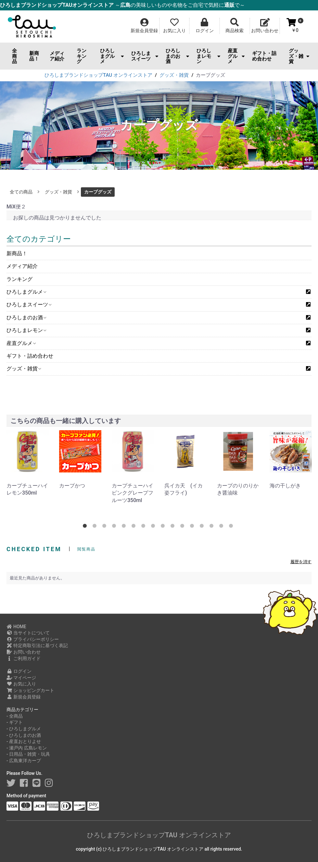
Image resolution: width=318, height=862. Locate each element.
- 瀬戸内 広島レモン (26, 747)
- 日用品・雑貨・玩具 (28, 754)
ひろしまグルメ (112, 56)
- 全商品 (14, 716)
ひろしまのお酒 (177, 56)
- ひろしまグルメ (23, 728)
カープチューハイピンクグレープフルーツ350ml (132, 493)
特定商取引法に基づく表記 (37, 645)
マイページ (21, 677)
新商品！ (34, 56)
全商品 (14, 56)
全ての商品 (21, 191)
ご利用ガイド (23, 658)
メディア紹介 (57, 56)
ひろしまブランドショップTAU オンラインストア (159, 835)
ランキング (81, 56)
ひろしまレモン (208, 56)
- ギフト (14, 722)
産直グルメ (236, 56)
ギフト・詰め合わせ (264, 56)
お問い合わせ (23, 652)
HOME (16, 626)
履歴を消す (301, 561)
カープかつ (72, 486)
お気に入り (21, 683)
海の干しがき (285, 486)
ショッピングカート (30, 690)
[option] (27, 463)
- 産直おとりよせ (23, 741)
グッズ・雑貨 (299, 56)
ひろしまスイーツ (144, 56)
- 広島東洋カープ (23, 760)
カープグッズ (97, 191)
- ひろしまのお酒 (23, 735)
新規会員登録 (23, 696)
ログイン (19, 671)
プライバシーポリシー (32, 639)
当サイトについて (28, 632)
